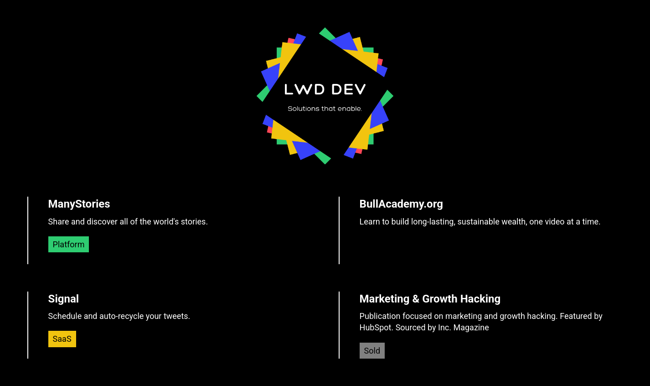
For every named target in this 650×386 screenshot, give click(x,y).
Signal (63, 298)
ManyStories (79, 204)
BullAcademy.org (401, 204)
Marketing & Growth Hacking (430, 298)
